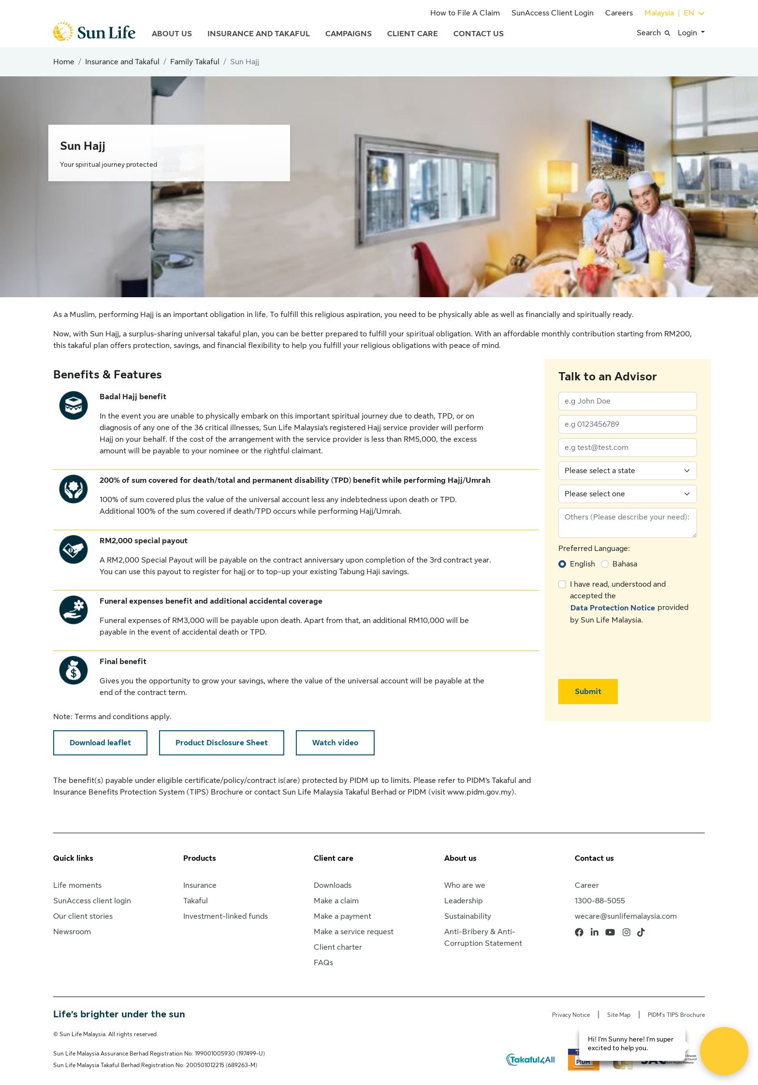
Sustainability (467, 916)
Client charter (338, 947)
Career (587, 885)
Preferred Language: (594, 548)
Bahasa (624, 564)
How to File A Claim (465, 13)
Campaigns (348, 33)
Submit (588, 691)
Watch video (335, 742)
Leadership (463, 901)
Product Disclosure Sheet (221, 742)
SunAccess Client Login (552, 13)
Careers (619, 13)
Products (199, 858)
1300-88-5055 (600, 901)
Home (63, 62)
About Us (172, 33)
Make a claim (336, 901)
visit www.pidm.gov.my (471, 792)
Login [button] (688, 33)
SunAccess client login (92, 901)
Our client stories (83, 916)
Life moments (77, 885)
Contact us (594, 858)
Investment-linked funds (225, 916)
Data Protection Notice (612, 608)
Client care (333, 858)
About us (460, 858)
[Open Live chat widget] (724, 1051)
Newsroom (72, 931)
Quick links (73, 858)
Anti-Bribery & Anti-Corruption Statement (483, 937)
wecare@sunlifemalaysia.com (626, 916)
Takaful (195, 901)
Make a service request (354, 931)
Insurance (200, 885)
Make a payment (342, 916)
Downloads (332, 885)
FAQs (323, 962)
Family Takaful (194, 62)
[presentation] (631, 652)
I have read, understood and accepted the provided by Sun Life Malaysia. (629, 602)
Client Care (412, 33)
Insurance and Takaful (258, 33)
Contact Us (478, 33)
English (582, 564)
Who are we (464, 885)
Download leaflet (100, 742)
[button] (657, 33)
